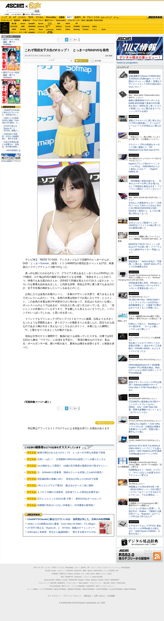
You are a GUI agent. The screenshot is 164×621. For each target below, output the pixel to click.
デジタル (39, 17)
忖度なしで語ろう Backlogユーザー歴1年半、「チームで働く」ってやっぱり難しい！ (144, 326)
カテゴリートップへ (104, 422)
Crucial (67, 26)
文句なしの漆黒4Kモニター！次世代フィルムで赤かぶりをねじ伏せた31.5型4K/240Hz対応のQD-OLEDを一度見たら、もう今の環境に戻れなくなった (145, 208)
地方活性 (89, 20)
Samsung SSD (49, 580)
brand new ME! (97, 577)
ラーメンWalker (32, 589)
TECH (30, 17)
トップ (4, 17)
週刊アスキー (49, 20)
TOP (35, 567)
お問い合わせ (99, 596)
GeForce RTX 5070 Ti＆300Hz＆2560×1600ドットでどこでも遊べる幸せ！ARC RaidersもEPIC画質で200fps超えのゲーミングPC (145, 449)
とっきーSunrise (39, 263)
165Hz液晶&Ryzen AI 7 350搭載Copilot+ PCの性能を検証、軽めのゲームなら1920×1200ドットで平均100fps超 (145, 369)
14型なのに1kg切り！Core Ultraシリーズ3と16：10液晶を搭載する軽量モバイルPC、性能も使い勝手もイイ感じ (145, 428)
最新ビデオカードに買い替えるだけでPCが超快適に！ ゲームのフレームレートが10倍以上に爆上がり (145, 124)
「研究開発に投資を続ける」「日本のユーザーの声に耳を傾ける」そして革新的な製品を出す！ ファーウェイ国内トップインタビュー (145, 185)
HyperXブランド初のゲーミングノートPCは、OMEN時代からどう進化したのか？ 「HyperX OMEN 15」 (144, 167)
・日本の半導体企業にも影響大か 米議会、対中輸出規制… (10, 144)
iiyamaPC (32, 23)
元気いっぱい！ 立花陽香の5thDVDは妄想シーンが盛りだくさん (71, 459)
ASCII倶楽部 (155, 17)
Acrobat (23, 29)
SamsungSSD (48, 26)
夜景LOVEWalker (89, 589)
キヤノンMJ (23, 32)
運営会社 (87, 596)
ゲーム (116, 17)
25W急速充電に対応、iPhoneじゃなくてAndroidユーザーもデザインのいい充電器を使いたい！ (145, 285)
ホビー (69, 17)
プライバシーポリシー (72, 596)
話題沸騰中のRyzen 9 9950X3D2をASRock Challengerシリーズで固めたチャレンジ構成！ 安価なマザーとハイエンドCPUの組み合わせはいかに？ (145, 81)
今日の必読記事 (54, 586)
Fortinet (85, 29)
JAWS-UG (62, 574)
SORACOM (73, 580)
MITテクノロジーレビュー (105, 586)
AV (84, 17)
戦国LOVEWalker (130, 589)
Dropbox (58, 29)
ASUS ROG (31, 26)
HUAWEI (77, 26)
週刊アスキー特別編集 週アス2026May (11, 41)
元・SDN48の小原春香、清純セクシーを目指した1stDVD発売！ (70, 472)
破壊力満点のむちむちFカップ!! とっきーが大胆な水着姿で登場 (71, 452)
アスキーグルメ (37, 20)
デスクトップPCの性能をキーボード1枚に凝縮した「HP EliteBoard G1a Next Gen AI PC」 (145, 147)
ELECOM (14, 26)
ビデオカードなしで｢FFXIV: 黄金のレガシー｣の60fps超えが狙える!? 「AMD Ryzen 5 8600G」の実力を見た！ (145, 529)
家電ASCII (26, 20)
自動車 (62, 17)
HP (77, 23)
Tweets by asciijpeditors (127, 63)
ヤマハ (94, 29)
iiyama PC (77, 570)
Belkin (94, 26)
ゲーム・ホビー (35, 5)
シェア (51, 60)
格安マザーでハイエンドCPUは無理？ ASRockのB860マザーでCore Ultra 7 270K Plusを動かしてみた (145, 386)
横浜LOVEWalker (60, 589)
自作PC (78, 17)
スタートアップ (106, 17)
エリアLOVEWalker (46, 589)
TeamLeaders (61, 20)
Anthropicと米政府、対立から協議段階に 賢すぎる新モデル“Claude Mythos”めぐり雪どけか (76, 532)
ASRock (59, 26)
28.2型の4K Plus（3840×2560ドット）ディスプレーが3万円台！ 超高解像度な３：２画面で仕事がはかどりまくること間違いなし (145, 303)
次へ (76, 40)
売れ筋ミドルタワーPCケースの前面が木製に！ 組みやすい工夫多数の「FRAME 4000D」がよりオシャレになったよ (145, 347)
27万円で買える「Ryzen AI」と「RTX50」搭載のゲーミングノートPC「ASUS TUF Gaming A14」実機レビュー (85, 527)
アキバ (90, 17)
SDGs (83, 20)
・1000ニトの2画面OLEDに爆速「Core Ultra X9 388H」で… (10, 120)
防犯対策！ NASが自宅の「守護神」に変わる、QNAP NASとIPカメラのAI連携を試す (145, 264)
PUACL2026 (98, 20)
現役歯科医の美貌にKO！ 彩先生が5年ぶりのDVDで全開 (67, 479)
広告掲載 (111, 596)
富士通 (14, 23)
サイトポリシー (54, 596)
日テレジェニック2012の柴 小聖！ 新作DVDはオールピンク (69, 498)
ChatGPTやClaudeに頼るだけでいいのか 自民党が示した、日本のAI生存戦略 (68, 519)
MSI (58, 23)
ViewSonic (86, 26)
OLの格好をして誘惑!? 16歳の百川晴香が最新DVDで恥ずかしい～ (72, 465)
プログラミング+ (74, 20)
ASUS (68, 23)
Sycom (40, 23)
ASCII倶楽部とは (13, 150)
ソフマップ (41, 32)
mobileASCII (90, 586)
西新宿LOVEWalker (74, 589)
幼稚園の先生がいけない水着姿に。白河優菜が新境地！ (66, 505)
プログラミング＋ (96, 583)
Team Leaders (83, 583)
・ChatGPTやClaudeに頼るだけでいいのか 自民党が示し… (10, 112)
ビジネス (22, 17)
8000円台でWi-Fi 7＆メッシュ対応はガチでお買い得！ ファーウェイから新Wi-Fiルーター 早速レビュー (145, 248)
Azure (41, 29)
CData (67, 29)
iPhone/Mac (51, 17)
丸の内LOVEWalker (116, 589)
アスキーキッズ (6, 20)
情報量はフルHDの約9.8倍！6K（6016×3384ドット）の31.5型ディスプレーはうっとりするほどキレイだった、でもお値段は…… (145, 490)
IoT (14, 17)
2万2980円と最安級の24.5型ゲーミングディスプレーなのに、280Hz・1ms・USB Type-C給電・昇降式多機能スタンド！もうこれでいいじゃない (145, 406)
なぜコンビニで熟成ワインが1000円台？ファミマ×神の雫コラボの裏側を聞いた (145, 225)
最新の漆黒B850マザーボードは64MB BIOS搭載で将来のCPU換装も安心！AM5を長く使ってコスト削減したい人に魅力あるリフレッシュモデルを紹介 (145, 105)
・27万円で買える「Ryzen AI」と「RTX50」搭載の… (10, 128)
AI (10, 17)
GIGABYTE (40, 26)
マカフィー (14, 32)
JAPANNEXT (31, 32)
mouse (22, 23)
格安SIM (17, 20)
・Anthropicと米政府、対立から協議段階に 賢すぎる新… (10, 136)
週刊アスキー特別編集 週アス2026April (11, 75)
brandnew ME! (50, 32)
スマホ (96, 17)
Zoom (103, 29)
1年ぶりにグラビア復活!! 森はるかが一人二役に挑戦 (65, 485)
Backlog (77, 29)
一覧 (70, 61)
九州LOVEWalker (102, 589)
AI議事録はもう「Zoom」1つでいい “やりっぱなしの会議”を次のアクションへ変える (145, 472)
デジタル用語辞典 (78, 586)
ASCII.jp (14, 6)
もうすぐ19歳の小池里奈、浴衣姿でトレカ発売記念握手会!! (68, 492)
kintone (32, 29)
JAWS (14, 29)
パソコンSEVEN (50, 23)
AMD (23, 26)
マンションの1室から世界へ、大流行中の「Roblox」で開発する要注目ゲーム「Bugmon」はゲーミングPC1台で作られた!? (145, 512)
